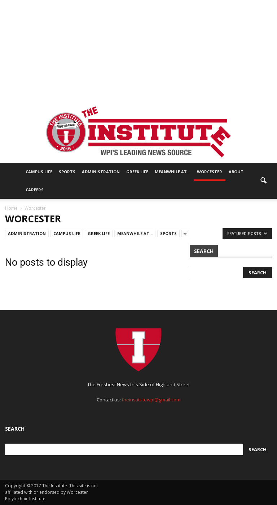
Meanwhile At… (172, 171)
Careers (35, 189)
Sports (67, 171)
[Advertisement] (138, 50)
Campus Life (39, 171)
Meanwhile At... (135, 233)
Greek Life (137, 171)
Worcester (209, 171)
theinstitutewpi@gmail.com (151, 399)
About (236, 171)
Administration (101, 171)
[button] (263, 181)
